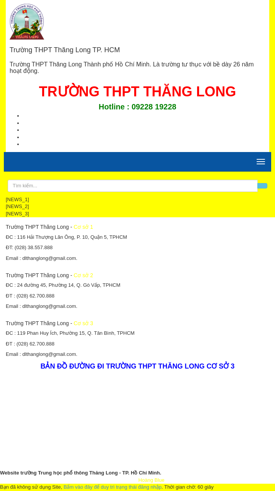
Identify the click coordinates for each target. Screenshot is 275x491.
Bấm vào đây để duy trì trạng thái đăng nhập (113, 487)
